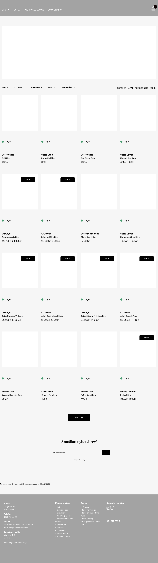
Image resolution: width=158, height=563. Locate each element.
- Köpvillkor (60, 513)
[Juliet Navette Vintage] (36, 299)
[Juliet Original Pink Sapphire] (115, 299)
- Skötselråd (60, 530)
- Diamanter (60, 524)
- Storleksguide (61, 533)
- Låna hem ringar (89, 510)
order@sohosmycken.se (23, 524)
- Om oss (85, 507)
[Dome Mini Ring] (75, 141)
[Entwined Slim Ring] (75, 220)
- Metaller (59, 527)
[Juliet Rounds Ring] (154, 299)
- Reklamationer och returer (64, 520)
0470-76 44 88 (10, 517)
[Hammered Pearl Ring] (154, 220)
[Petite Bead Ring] (115, 378)
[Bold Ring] (36, 141)
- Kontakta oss (61, 510)
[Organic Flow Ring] (75, 378)
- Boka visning (87, 518)
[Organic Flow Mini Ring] (36, 378)
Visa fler (79, 417)
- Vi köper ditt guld (63, 536)
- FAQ (57, 507)
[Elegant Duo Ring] (154, 141)
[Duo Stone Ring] (115, 141)
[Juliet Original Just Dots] (75, 299)
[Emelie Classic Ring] (36, 220)
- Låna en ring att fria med (90, 514)
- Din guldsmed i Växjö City (90, 523)
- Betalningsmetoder (64, 516)
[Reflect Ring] (154, 378)
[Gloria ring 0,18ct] (115, 220)
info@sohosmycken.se (18, 527)
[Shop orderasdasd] (136, 88)
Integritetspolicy (79, 460)
